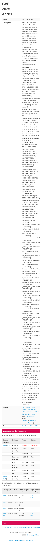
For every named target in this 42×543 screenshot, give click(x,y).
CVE (23, 407)
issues (34, 421)
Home (11, 540)
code (30, 421)
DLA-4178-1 (26, 426)
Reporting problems (33, 535)
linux (4, 445)
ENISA (24, 409)
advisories (25, 421)
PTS (8, 445)
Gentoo (32, 414)
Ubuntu (27, 414)
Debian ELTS (31, 412)
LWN (28, 409)
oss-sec (33, 409)
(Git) (31, 540)
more (31, 423)
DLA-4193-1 (34, 426)
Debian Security (19, 540)
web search (25, 423)
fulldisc (24, 412)
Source (27, 540)
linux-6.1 (5, 476)
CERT (33, 407)
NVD (28, 407)
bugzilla (28, 416)
